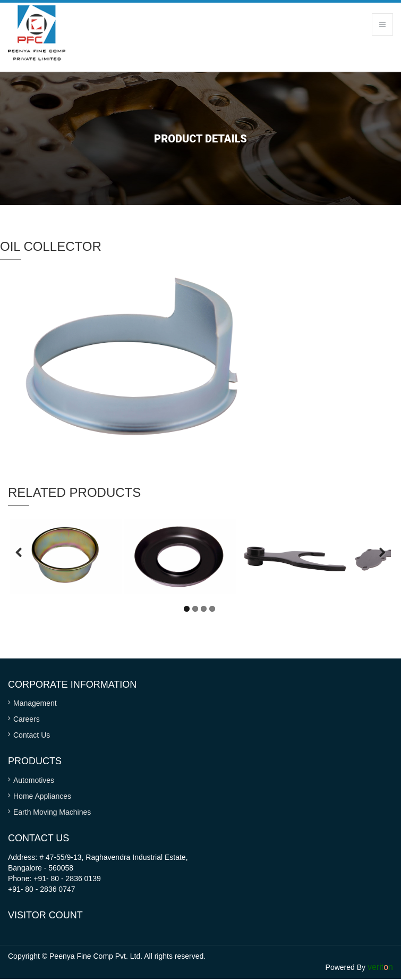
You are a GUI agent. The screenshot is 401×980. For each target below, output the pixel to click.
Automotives (33, 780)
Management (35, 703)
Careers (26, 719)
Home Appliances (42, 796)
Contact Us (31, 735)
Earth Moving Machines (52, 812)
